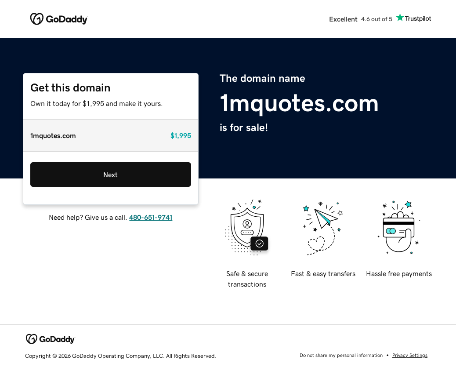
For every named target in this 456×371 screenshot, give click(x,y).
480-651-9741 (150, 217)
